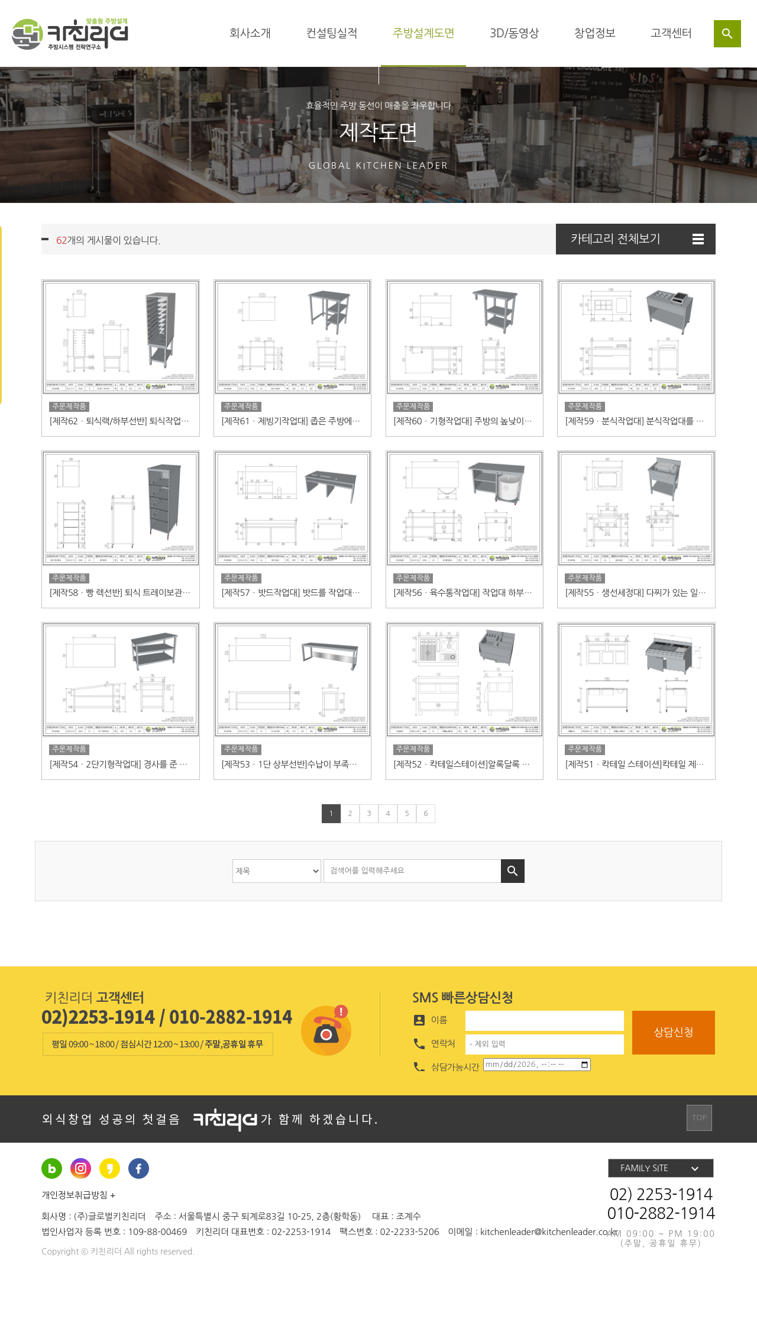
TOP (701, 1155)
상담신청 (674, 1069)
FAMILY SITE (661, 1205)
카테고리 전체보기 (637, 239)
